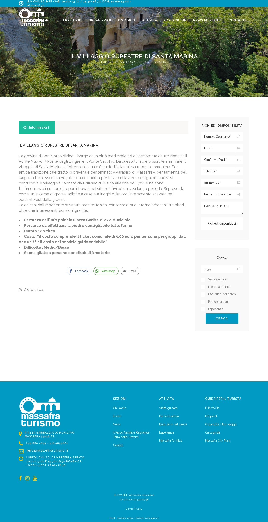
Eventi (117, 416)
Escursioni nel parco (173, 424)
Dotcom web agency (147, 518)
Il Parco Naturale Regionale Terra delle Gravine (131, 435)
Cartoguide (212, 432)
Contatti (118, 445)
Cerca (222, 318)
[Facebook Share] (79, 271)
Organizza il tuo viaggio (221, 424)
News (117, 424)
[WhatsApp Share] (106, 271)
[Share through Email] (130, 271)
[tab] (37, 127)
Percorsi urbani (169, 416)
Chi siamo (119, 408)
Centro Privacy (134, 508)
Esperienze (166, 432)
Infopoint (211, 416)
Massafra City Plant (217, 440)
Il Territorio (212, 408)
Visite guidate (168, 408)
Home (105, 62)
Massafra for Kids (170, 440)
